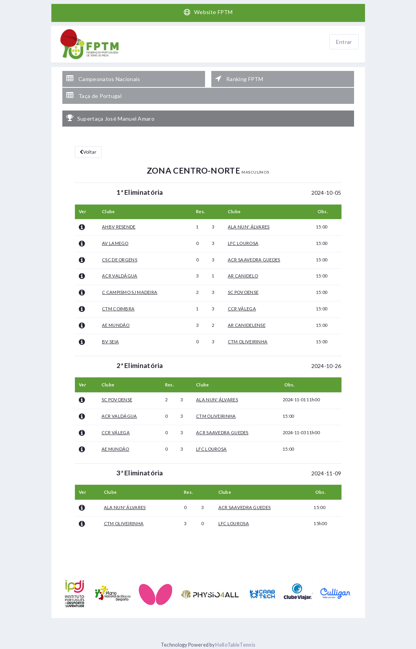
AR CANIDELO (243, 275)
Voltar (88, 152)
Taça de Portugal (94, 96)
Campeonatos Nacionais (103, 79)
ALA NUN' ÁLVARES (249, 226)
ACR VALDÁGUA (120, 275)
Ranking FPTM (239, 79)
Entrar (344, 41)
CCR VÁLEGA (242, 308)
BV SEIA (110, 341)
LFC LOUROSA (243, 243)
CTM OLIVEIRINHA (248, 341)
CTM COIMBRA (118, 308)
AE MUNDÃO (116, 325)
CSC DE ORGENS (119, 259)
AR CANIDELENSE (246, 325)
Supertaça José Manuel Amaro (110, 118)
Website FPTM (208, 12)
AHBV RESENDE (119, 226)
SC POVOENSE (243, 292)
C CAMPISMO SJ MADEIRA (129, 292)
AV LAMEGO (115, 243)
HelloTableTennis (235, 645)
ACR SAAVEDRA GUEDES (254, 259)
